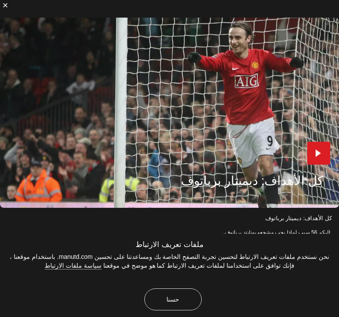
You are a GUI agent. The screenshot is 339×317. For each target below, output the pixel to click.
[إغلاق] (5, 5)
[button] (318, 153)
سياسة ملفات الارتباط (73, 265)
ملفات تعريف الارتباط (169, 244)
